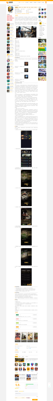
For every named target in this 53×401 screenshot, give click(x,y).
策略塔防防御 (27, 13)
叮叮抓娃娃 (11, 54)
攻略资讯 (34, 2)
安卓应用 (26, 2)
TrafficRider (11, 30)
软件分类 (43, 0)
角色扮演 (11, 48)
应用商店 (8, 20)
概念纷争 (11, 69)
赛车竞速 (11, 31)
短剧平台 (11, 20)
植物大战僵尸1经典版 (41, 34)
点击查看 (30, 348)
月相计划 (11, 59)
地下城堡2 (11, 66)
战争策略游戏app (19, 13)
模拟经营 (11, 41)
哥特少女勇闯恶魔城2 (12, 47)
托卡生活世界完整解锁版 (12, 83)
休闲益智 (11, 38)
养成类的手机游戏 (23, 13)
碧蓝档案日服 (40, 35)
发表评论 (35, 399)
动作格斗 (11, 70)
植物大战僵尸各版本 (9, 15)
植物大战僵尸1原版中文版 (42, 25)
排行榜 (42, 2)
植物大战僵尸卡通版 (41, 30)
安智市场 (45, 2)
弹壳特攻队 (11, 76)
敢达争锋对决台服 (12, 27)
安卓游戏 (22, 2)
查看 (45, 23)
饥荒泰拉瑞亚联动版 (12, 86)
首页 (19, 2)
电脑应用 (30, 2)
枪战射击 (11, 60)
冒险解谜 (11, 87)
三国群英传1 (40, 26)
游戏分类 (41, 0)
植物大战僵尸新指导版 (42, 29)
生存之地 (11, 37)
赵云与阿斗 (40, 21)
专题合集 (46, 0)
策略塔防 (15, 5)
